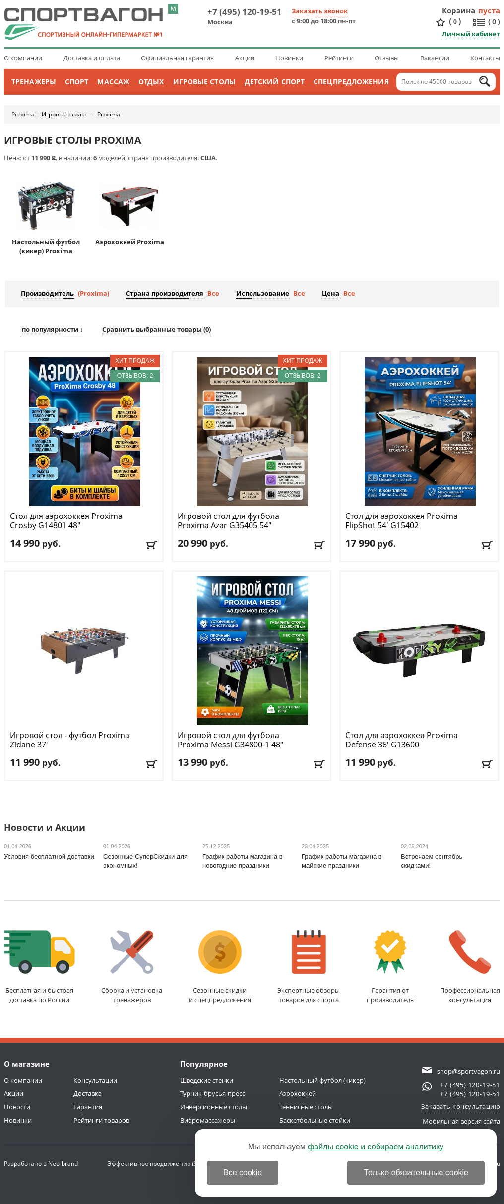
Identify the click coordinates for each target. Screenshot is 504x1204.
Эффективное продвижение (158, 1163)
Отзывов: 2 (135, 375)
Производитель (47, 293)
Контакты (485, 58)
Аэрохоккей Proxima (129, 211)
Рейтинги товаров (101, 1120)
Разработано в (41, 1163)
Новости (17, 1106)
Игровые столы (204, 81)
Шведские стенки (206, 1080)
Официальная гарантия (177, 58)
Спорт (77, 81)
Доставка (87, 1093)
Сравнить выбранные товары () (156, 329)
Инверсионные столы (213, 1106)
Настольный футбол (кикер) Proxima (46, 215)
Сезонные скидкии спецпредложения (220, 967)
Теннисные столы (306, 1106)
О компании (23, 58)
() (455, 21)
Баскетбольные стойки (314, 1120)
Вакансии (434, 58)
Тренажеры (33, 81)
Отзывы (387, 58)
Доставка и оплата (91, 58)
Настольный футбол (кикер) (322, 1080)
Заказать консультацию (461, 1106)
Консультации (95, 1080)
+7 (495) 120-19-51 (244, 11)
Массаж (113, 81)
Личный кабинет (471, 33)
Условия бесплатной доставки (49, 856)
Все (213, 293)
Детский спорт (275, 81)
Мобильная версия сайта (461, 1121)
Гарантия (87, 1106)
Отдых (151, 81)
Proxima (22, 114)
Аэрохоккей (297, 1093)
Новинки (289, 58)
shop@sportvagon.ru (468, 1071)
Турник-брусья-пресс (212, 1093)
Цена (330, 293)
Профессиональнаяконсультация (470, 967)
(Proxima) (93, 293)
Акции (244, 58)
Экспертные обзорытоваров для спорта (308, 967)
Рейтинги (339, 58)
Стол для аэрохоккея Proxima (66, 521)
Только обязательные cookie (416, 1172)
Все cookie (242, 1172)
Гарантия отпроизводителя (390, 967)
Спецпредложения (351, 81)
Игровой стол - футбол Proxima (69, 740)
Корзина (459, 10)
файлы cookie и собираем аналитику (375, 1147)
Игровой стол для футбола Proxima (228, 521)
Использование (262, 293)
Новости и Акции (44, 828)
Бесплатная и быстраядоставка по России (39, 967)
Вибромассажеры (207, 1120)
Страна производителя (164, 293)
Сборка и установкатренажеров (131, 967)
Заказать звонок (320, 10)
